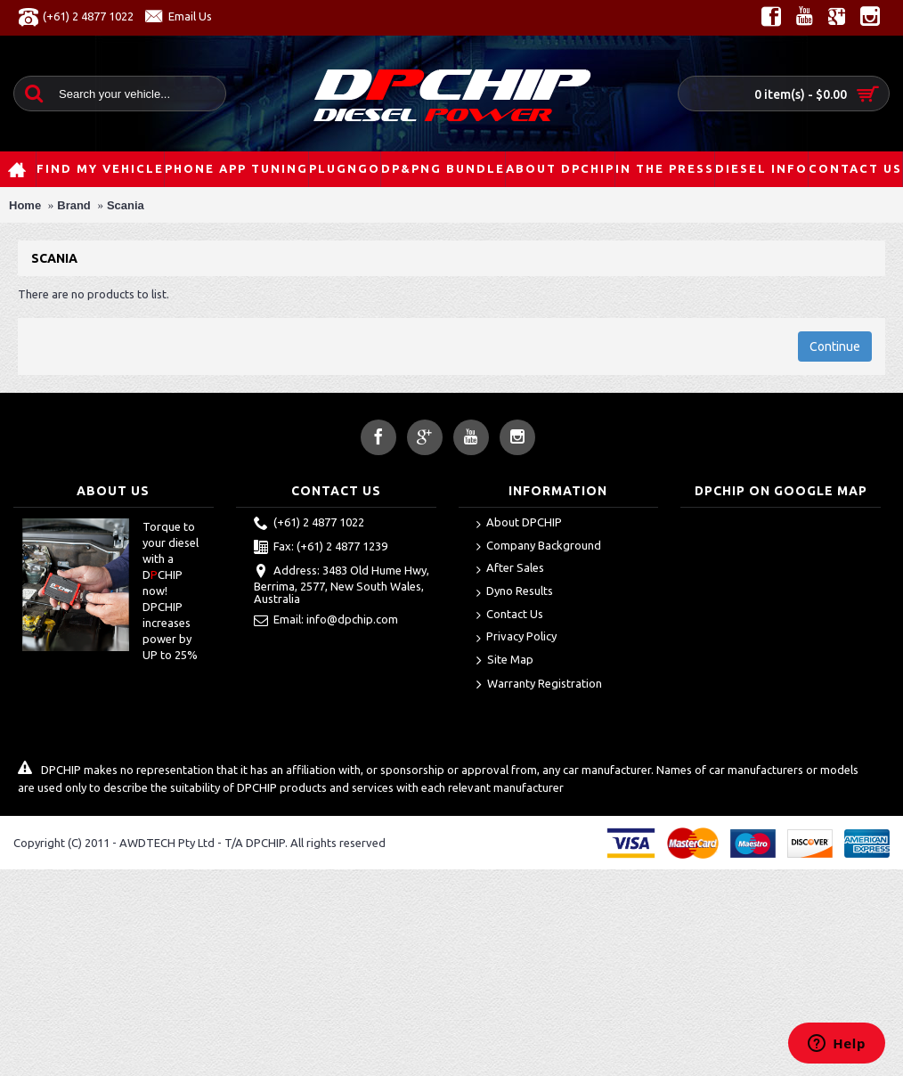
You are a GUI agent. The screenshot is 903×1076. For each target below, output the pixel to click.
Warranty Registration (539, 685)
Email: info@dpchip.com (326, 621)
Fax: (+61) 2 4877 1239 (320, 548)
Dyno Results (514, 591)
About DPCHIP (519, 523)
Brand (74, 205)
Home (25, 205)
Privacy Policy (516, 637)
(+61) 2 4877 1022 (309, 524)
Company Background (538, 546)
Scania (125, 205)
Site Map (504, 661)
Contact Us (509, 615)
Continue (834, 346)
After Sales (510, 568)
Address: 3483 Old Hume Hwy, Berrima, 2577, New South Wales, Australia (341, 584)
